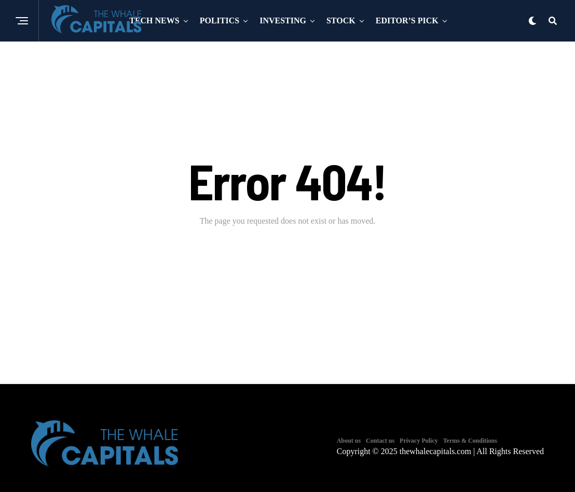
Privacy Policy (419, 440)
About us (349, 440)
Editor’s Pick (407, 20)
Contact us (380, 440)
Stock (340, 20)
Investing (282, 20)
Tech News (154, 20)
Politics (219, 20)
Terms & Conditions (470, 440)
